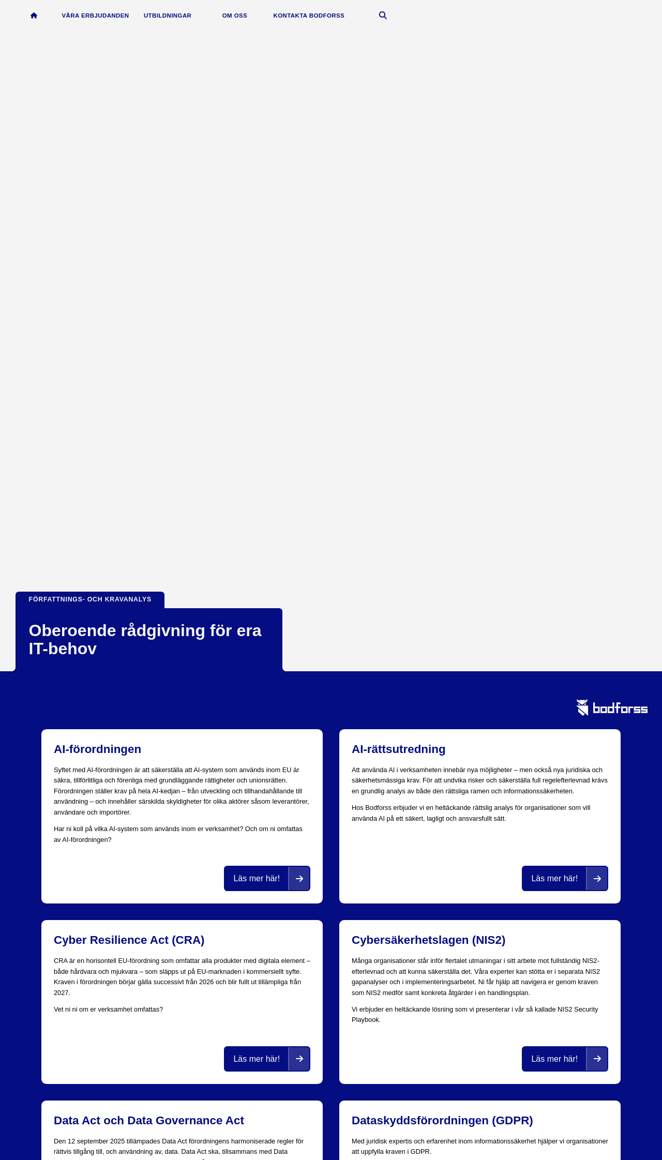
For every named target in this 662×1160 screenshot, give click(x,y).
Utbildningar (170, 16)
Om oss (237, 16)
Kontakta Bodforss (312, 16)
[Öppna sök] (386, 16)
